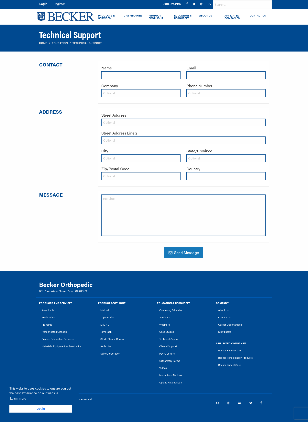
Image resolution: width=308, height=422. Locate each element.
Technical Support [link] (169, 339)
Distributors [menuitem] (133, 15)
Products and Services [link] (55, 303)
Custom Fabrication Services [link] (57, 339)
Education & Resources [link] (173, 303)
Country (193, 168)
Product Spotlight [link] (112, 303)
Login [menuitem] (43, 3)
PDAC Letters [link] (167, 353)
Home (43, 43)
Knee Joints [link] (47, 310)
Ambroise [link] (105, 346)
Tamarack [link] (106, 332)
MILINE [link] (104, 324)
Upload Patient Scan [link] (170, 382)
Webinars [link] (164, 324)
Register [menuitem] (59, 3)
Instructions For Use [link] (170, 375)
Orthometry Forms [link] (169, 361)
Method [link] (104, 310)
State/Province (199, 151)
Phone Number (199, 85)
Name (106, 68)
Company (109, 85)
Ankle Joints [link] (48, 317)
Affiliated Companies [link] (231, 343)
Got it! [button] (41, 408)
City (104, 151)
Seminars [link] (164, 317)
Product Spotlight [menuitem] (156, 17)
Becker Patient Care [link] (229, 350)
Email (191, 68)
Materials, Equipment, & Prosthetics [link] (61, 346)
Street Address (113, 115)
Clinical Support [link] (168, 346)
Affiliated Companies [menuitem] (232, 17)
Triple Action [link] (107, 317)
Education (60, 43)
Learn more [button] (18, 398)
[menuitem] (172, 4)
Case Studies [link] (166, 332)
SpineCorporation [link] (110, 353)
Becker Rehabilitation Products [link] (235, 357)
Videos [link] (163, 368)
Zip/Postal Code (115, 168)
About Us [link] (223, 310)
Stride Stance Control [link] (112, 339)
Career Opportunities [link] (230, 324)
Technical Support (87, 43)
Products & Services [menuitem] (106, 17)
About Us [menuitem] (205, 15)
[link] (172, 4)
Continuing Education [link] (171, 310)
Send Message (183, 252)
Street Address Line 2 (119, 133)
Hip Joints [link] (46, 324)
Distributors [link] (224, 332)
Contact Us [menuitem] (258, 15)
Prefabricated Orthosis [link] (54, 332)
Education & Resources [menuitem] (183, 17)
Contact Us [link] (224, 317)
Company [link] (222, 303)
